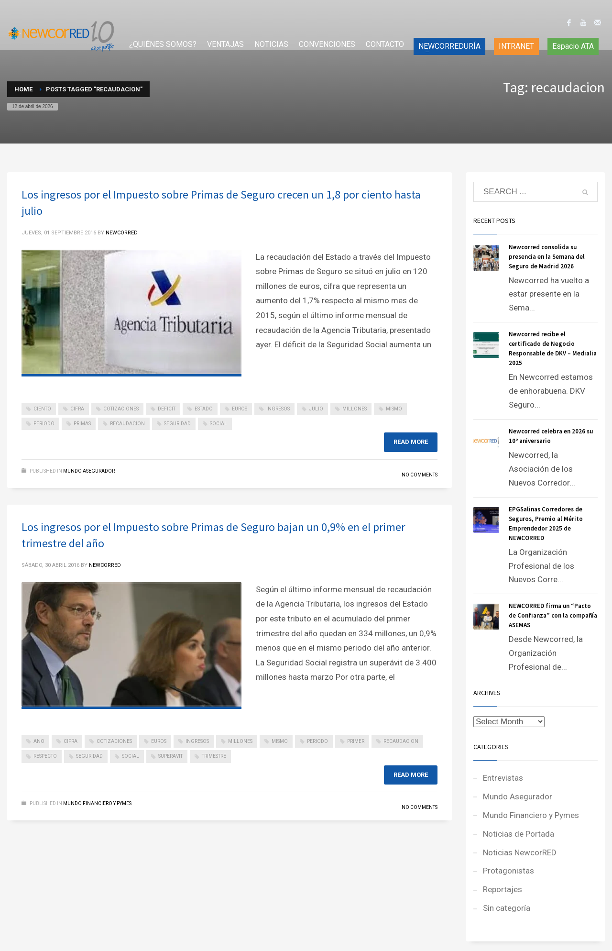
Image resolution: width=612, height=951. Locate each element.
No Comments (419, 474)
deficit (166, 408)
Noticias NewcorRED (520, 852)
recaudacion (127, 423)
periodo (44, 423)
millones (354, 408)
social (218, 423)
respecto (45, 756)
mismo (394, 408)
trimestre (214, 756)
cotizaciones (121, 408)
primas (82, 423)
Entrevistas (503, 778)
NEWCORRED (122, 233)
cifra (77, 408)
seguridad (177, 423)
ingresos (278, 408)
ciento (42, 408)
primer (355, 741)
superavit (170, 756)
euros (239, 408)
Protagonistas (508, 870)
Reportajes (502, 889)
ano (38, 741)
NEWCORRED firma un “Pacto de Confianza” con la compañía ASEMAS (553, 615)
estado (204, 408)
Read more (410, 441)
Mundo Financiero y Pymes (97, 803)
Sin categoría (506, 908)
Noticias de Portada (518, 834)
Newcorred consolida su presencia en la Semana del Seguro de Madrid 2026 (547, 256)
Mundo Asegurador (89, 471)
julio (316, 408)
